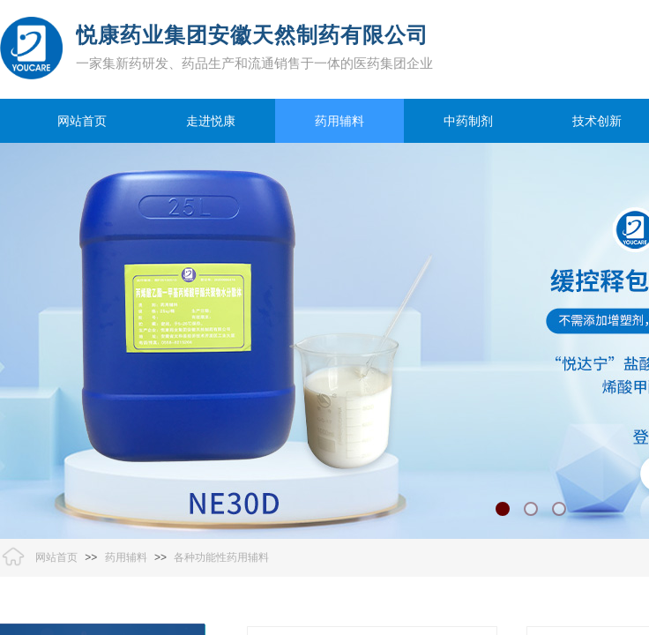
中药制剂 (468, 121)
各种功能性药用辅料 (221, 557)
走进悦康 (210, 121)
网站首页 (82, 121)
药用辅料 (339, 121)
